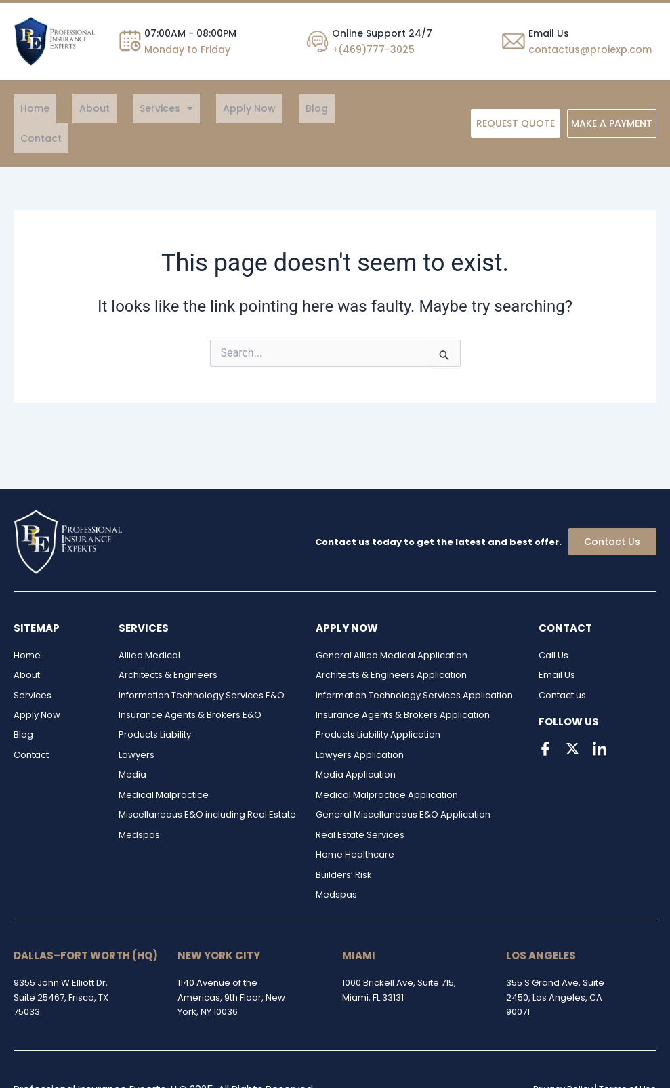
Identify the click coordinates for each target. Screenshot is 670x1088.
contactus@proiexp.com (590, 49)
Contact (303, 108)
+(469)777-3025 (373, 49)
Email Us (548, 33)
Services (132, 108)
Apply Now (201, 108)
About (74, 108)
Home (28, 108)
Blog (256, 108)
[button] (132, 108)
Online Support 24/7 (382, 33)
